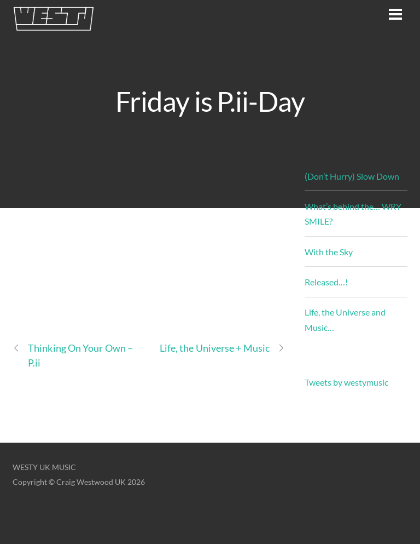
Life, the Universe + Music (222, 348)
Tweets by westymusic (346, 382)
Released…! (326, 282)
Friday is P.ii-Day (210, 101)
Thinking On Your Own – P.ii (73, 355)
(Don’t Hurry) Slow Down (352, 176)
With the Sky (329, 252)
